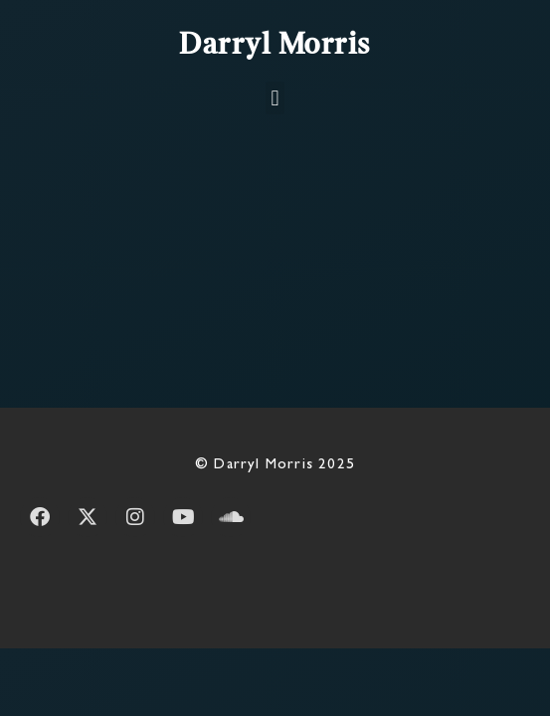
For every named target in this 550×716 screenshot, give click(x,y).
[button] (275, 98)
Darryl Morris (275, 46)
